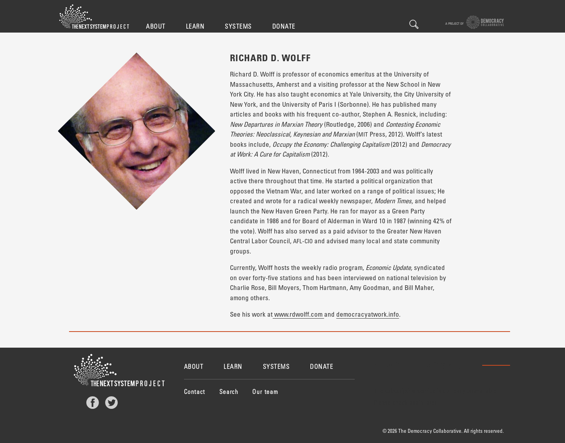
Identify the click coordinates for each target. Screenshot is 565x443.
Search (414, 24)
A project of (474, 22)
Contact (194, 391)
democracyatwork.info (367, 314)
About (156, 26)
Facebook (92, 402)
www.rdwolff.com (298, 314)
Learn (195, 26)
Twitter (111, 402)
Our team (265, 391)
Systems (238, 26)
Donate (283, 26)
